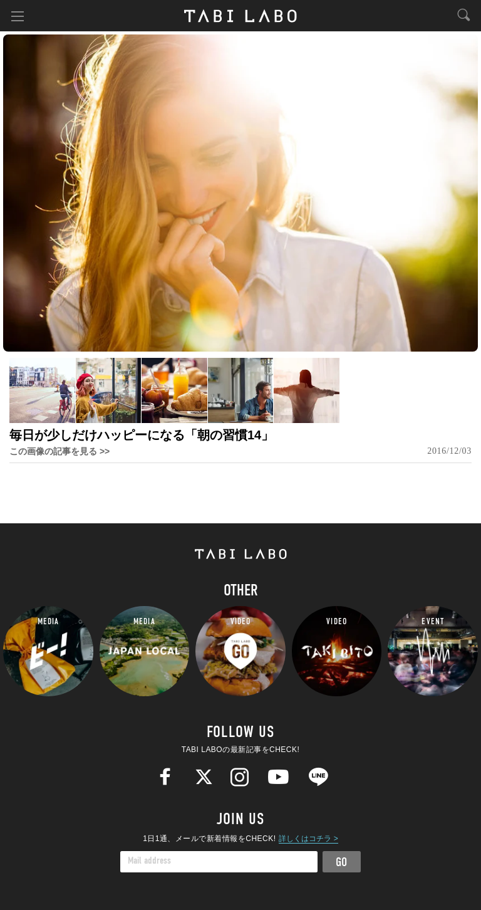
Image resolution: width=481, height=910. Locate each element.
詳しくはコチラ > (308, 838)
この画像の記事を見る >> (59, 451)
